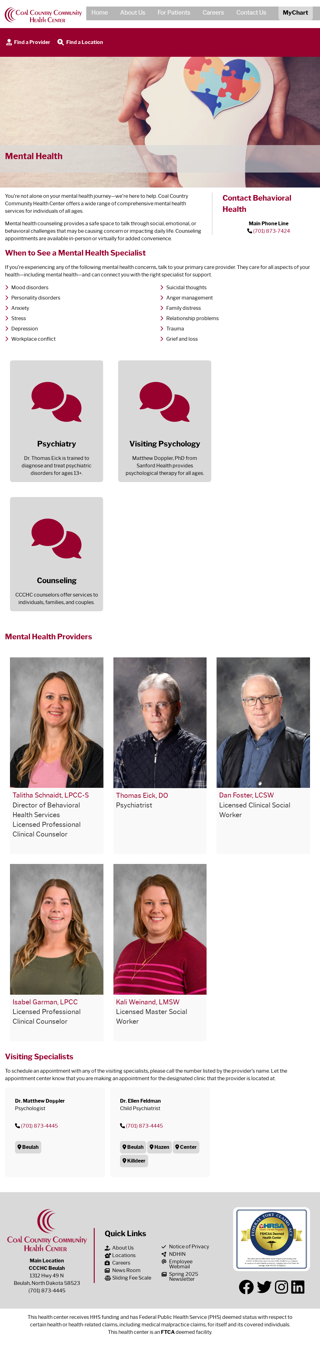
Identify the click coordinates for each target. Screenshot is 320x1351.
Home (97, 13)
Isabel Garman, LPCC (45, 1002)
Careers (211, 13)
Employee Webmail (177, 1264)
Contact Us (249, 13)
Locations (120, 1255)
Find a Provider (27, 42)
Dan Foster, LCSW (246, 795)
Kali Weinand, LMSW (148, 1002)
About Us (130, 13)
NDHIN (174, 1254)
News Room (123, 1270)
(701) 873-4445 (39, 1126)
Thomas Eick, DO (142, 795)
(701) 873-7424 (271, 231)
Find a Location (79, 42)
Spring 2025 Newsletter (180, 1276)
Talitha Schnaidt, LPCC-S (50, 795)
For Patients (171, 13)
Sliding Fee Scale (128, 1278)
